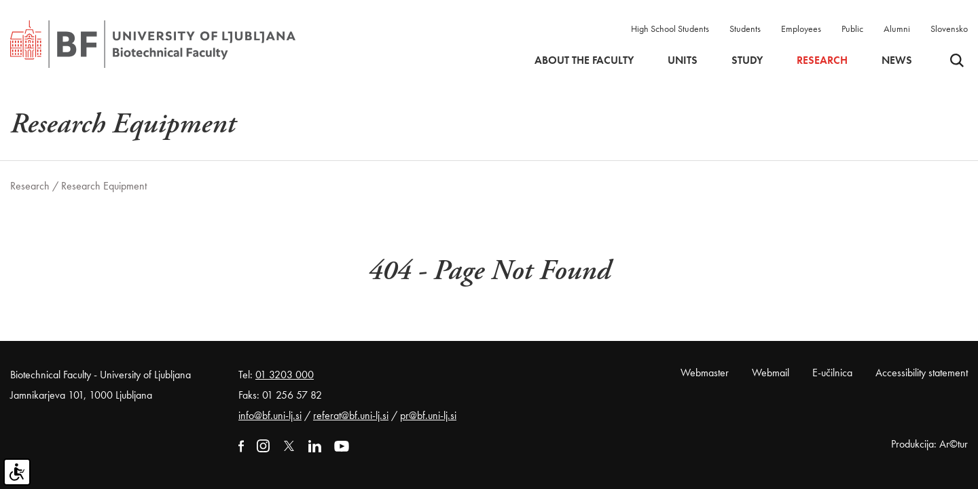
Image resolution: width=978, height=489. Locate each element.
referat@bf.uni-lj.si (350, 415)
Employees (801, 28)
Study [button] (747, 60)
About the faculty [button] (584, 60)
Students (745, 28)
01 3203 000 (284, 374)
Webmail (770, 372)
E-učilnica (832, 372)
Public (852, 28)
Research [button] (822, 60)
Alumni (897, 28)
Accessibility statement (921, 372)
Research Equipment (104, 186)
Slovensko (949, 28)
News (897, 60)
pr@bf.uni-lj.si (428, 415)
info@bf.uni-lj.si (270, 415)
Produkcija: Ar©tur (929, 444)
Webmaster (705, 372)
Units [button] (683, 60)
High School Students (670, 28)
